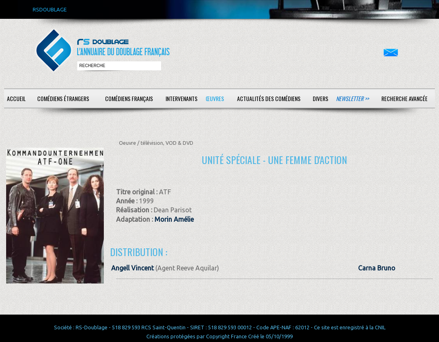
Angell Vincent (132, 268)
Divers (320, 98)
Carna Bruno (376, 268)
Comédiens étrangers (63, 98)
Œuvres (215, 98)
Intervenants (181, 98)
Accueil (16, 98)
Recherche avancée (404, 98)
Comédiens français (129, 98)
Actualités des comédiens (268, 98)
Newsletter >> (352, 98)
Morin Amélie (174, 219)
